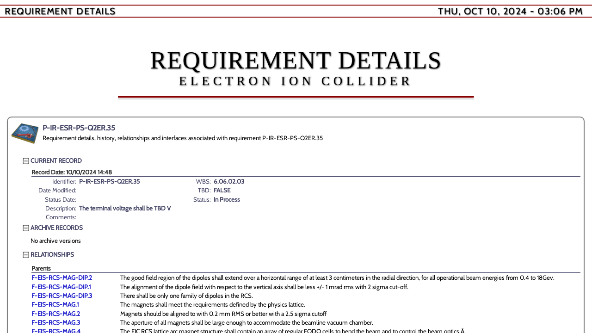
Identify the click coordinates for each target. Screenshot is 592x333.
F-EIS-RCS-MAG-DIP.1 (61, 286)
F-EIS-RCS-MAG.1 (55, 304)
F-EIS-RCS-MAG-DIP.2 (61, 277)
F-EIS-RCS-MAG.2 (55, 313)
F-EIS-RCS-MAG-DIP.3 (61, 295)
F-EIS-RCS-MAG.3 (55, 322)
